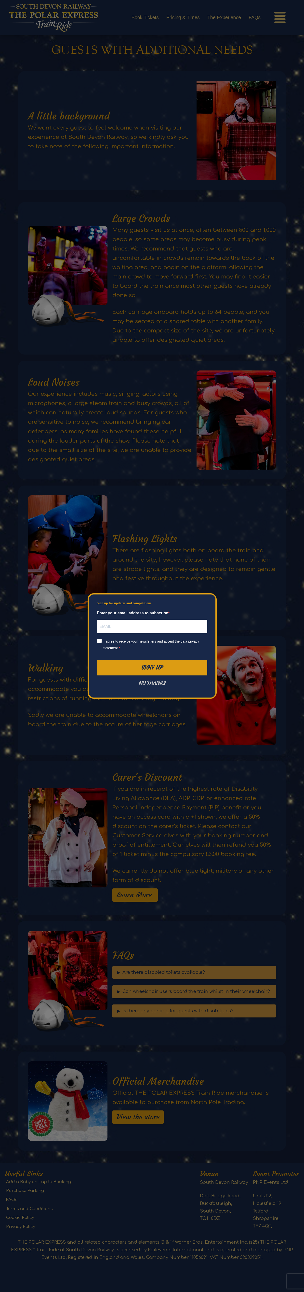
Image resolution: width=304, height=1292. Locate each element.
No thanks (152, 683)
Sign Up (152, 667)
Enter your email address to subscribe (132, 613)
